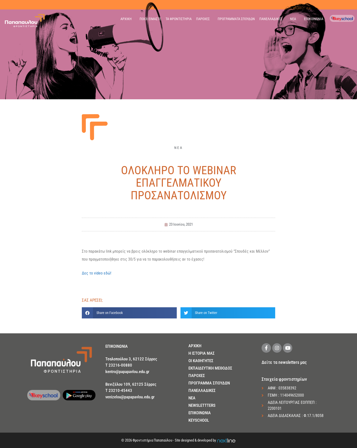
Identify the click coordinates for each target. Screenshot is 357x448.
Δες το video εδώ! (96, 273)
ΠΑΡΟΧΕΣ (203, 19)
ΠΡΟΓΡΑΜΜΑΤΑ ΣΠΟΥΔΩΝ (236, 19)
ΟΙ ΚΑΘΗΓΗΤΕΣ (200, 360)
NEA (191, 397)
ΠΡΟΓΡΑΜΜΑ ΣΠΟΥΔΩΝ (209, 382)
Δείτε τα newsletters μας (284, 362)
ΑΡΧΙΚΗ (126, 19)
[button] (129, 312)
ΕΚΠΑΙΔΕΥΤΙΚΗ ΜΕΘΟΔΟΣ (210, 368)
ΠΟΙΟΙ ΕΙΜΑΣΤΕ (150, 19)
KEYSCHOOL (198, 420)
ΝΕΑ (293, 19)
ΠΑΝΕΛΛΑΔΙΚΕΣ (270, 19)
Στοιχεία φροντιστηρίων (284, 379)
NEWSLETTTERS (201, 405)
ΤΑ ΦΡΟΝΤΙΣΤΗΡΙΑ (179, 19)
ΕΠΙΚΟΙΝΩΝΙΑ (313, 19)
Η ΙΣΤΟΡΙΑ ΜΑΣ (201, 353)
